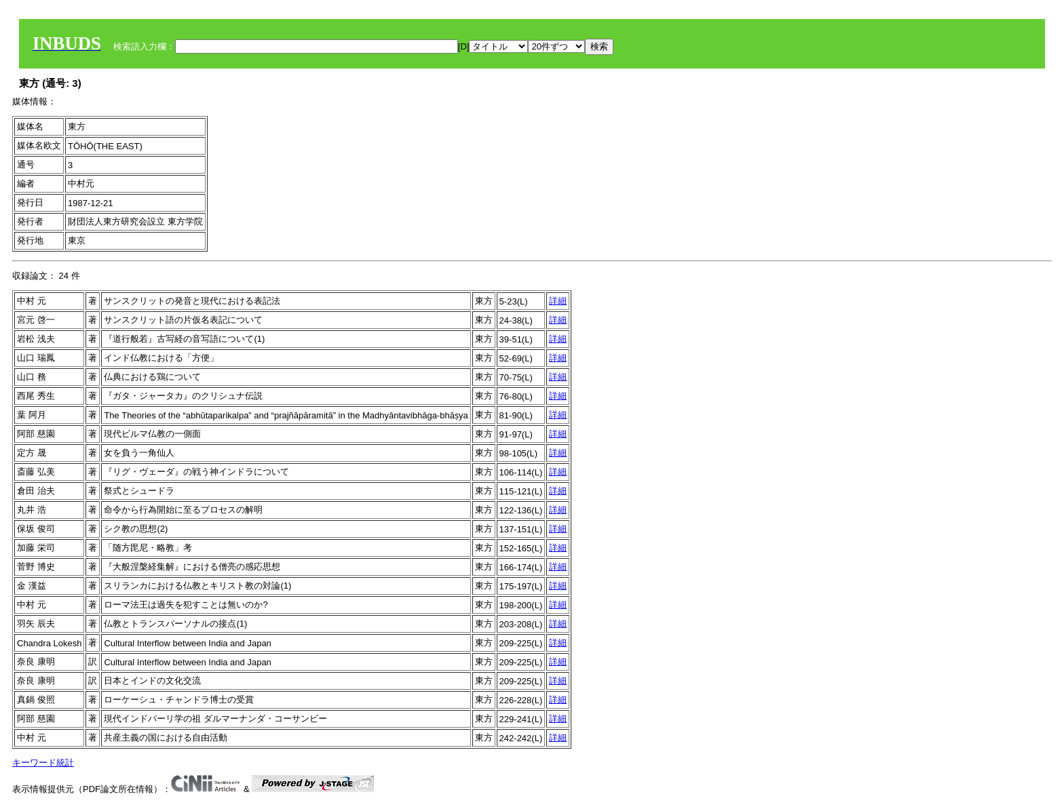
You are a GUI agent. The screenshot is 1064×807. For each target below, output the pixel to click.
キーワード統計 (43, 762)
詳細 (558, 301)
